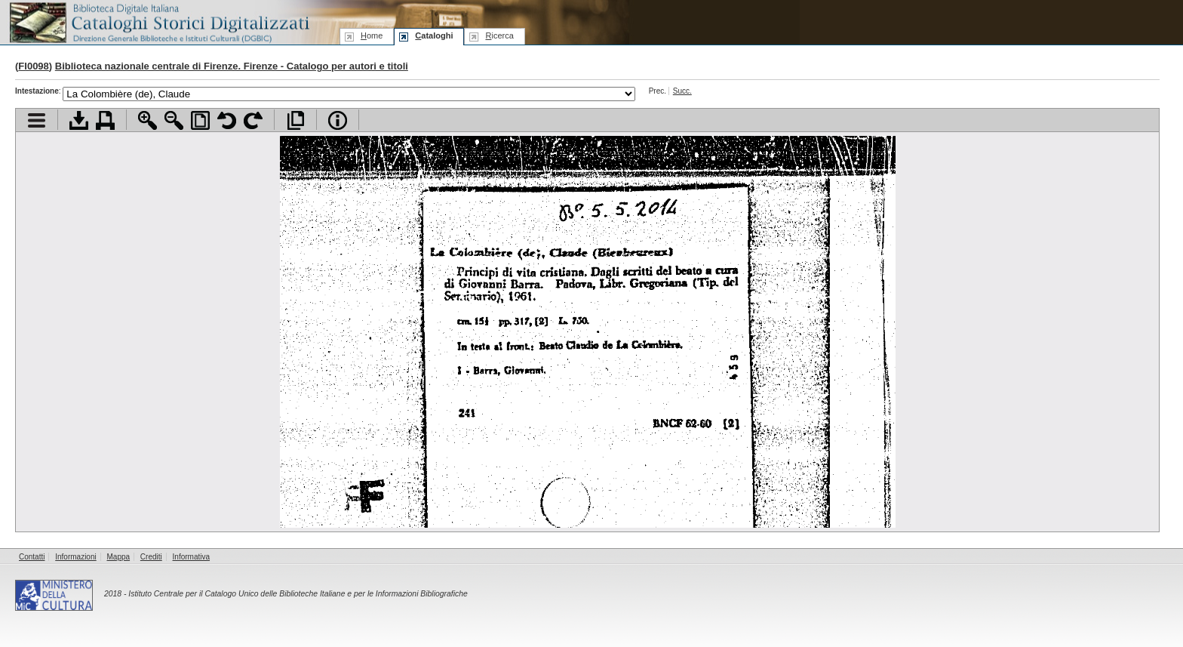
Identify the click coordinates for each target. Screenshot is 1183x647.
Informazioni (75, 557)
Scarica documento (78, 120)
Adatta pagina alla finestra (200, 120)
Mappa (119, 557)
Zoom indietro (173, 120)
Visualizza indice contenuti (36, 120)
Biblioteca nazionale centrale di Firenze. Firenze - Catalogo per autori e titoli (231, 66)
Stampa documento (105, 120)
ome (372, 35)
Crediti (151, 557)
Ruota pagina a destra (253, 120)
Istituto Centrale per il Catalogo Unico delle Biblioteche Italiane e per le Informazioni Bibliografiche (297, 594)
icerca (499, 35)
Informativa (191, 557)
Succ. (682, 91)
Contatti (32, 557)
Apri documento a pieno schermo (295, 120)
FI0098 (33, 66)
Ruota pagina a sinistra (226, 120)
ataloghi (434, 35)
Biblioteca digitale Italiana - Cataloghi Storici (158, 21)
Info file (337, 120)
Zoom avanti (147, 120)
